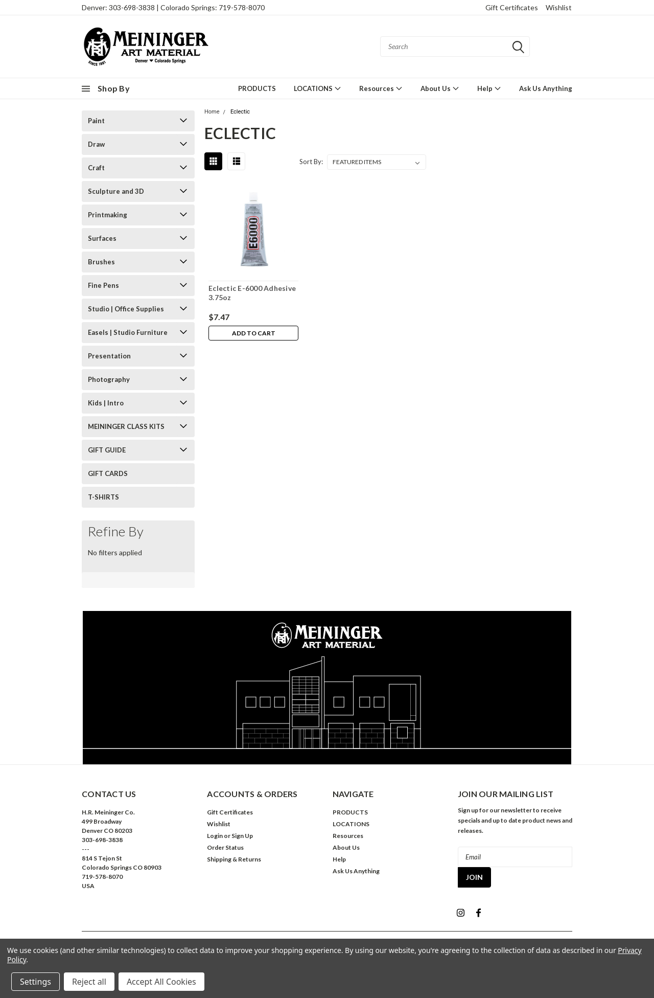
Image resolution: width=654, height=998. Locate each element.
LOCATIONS (317, 88)
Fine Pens (103, 285)
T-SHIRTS (103, 497)
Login (215, 836)
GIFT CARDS (108, 473)
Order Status (225, 847)
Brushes (101, 262)
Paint (96, 121)
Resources (381, 88)
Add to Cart (253, 333)
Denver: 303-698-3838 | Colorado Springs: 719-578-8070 (173, 7)
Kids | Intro (106, 403)
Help (489, 88)
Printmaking (107, 215)
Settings (35, 981)
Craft (96, 168)
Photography (109, 379)
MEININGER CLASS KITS (126, 426)
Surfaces (102, 238)
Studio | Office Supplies (126, 309)
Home (212, 111)
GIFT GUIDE (107, 450)
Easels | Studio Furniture (128, 332)
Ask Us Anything (545, 88)
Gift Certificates (511, 7)
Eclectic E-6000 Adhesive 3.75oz (252, 293)
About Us (440, 88)
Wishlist (559, 7)
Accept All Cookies (161, 981)
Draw (96, 144)
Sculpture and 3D (116, 191)
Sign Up (242, 836)
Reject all (89, 981)
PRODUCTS (257, 88)
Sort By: (311, 161)
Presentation (109, 356)
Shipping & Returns (234, 859)
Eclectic (240, 111)
